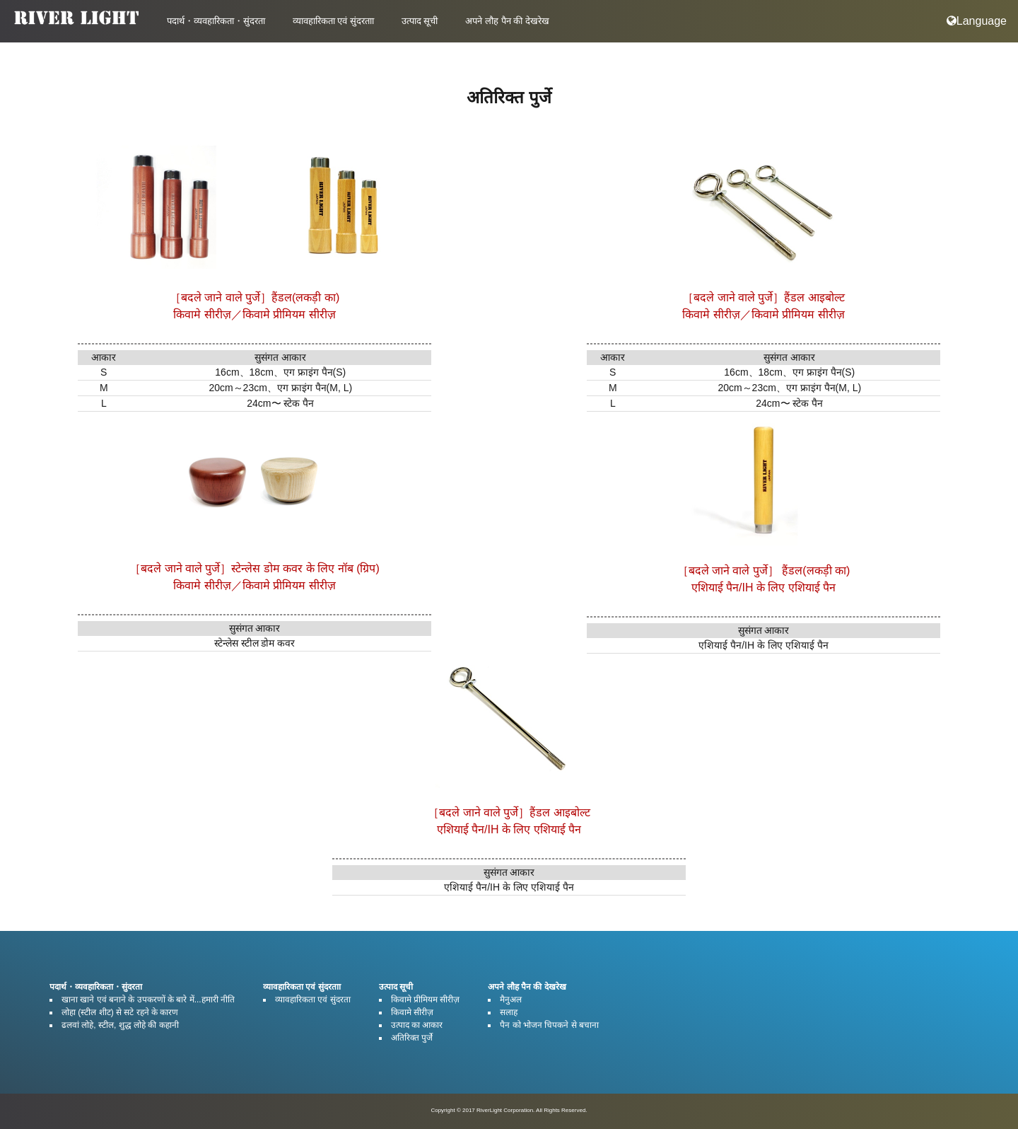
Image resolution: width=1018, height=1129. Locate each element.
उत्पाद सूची (420, 21)
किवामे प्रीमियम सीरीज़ (425, 999)
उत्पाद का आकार (417, 1025)
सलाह (508, 1012)
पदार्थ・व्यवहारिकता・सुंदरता (216, 21)
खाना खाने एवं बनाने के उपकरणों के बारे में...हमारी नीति (148, 999)
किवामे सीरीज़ (412, 1012)
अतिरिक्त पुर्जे (412, 1038)
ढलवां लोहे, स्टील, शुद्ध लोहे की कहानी (120, 1025)
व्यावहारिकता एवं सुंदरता (313, 999)
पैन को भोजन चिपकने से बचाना (549, 1025)
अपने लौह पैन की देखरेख (507, 21)
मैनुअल (511, 999)
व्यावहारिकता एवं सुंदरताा (333, 21)
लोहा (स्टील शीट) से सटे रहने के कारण (120, 1012)
